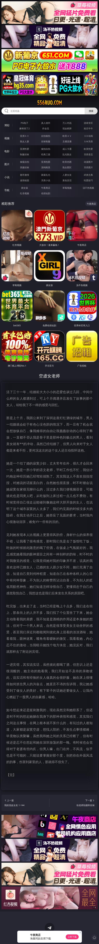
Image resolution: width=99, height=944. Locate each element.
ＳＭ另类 (88, 141)
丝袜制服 (45, 141)
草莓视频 (67, 187)
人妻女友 (67, 174)
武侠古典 (88, 174)
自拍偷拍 (45, 135)
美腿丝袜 (24, 167)
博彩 (7, 125)
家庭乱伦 (45, 174)
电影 (7, 151)
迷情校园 (24, 180)
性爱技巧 (88, 180)
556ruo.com (49, 102)
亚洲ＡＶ (24, 135)
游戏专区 (88, 122)
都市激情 (24, 174)
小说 (7, 177)
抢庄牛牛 (88, 128)
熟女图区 (67, 167)
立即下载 (72, 936)
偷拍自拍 (45, 148)
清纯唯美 (45, 167)
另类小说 (45, 180)
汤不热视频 (88, 187)
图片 (7, 164)
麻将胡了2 (24, 128)
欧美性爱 (88, 148)
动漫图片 (88, 161)
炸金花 (45, 128)
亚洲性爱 (24, 148)
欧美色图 (67, 161)
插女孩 (24, 187)
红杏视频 (24, 193)
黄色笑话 (67, 180)
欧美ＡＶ (67, 135)
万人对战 (67, 122)
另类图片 (88, 167)
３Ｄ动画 (88, 135)
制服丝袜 (24, 154)
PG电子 (24, 122)
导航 (7, 190)
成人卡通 (67, 148)
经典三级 (45, 154)
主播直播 (67, 141)
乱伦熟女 (67, 154)
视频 (7, 138)
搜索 (91, 110)
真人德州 (45, 122)
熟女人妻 (24, 141)
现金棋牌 (67, 128)
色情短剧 (45, 193)
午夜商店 (45, 187)
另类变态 (88, 154)
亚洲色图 (45, 161)
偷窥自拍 (24, 161)
